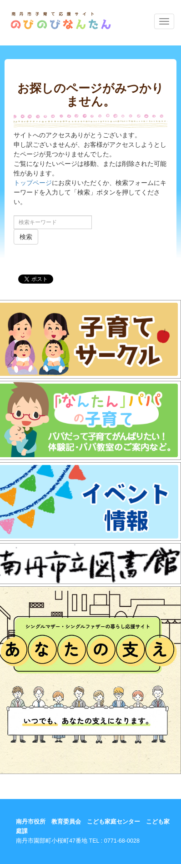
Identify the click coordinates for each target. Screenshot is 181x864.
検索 (26, 236)
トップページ (33, 182)
